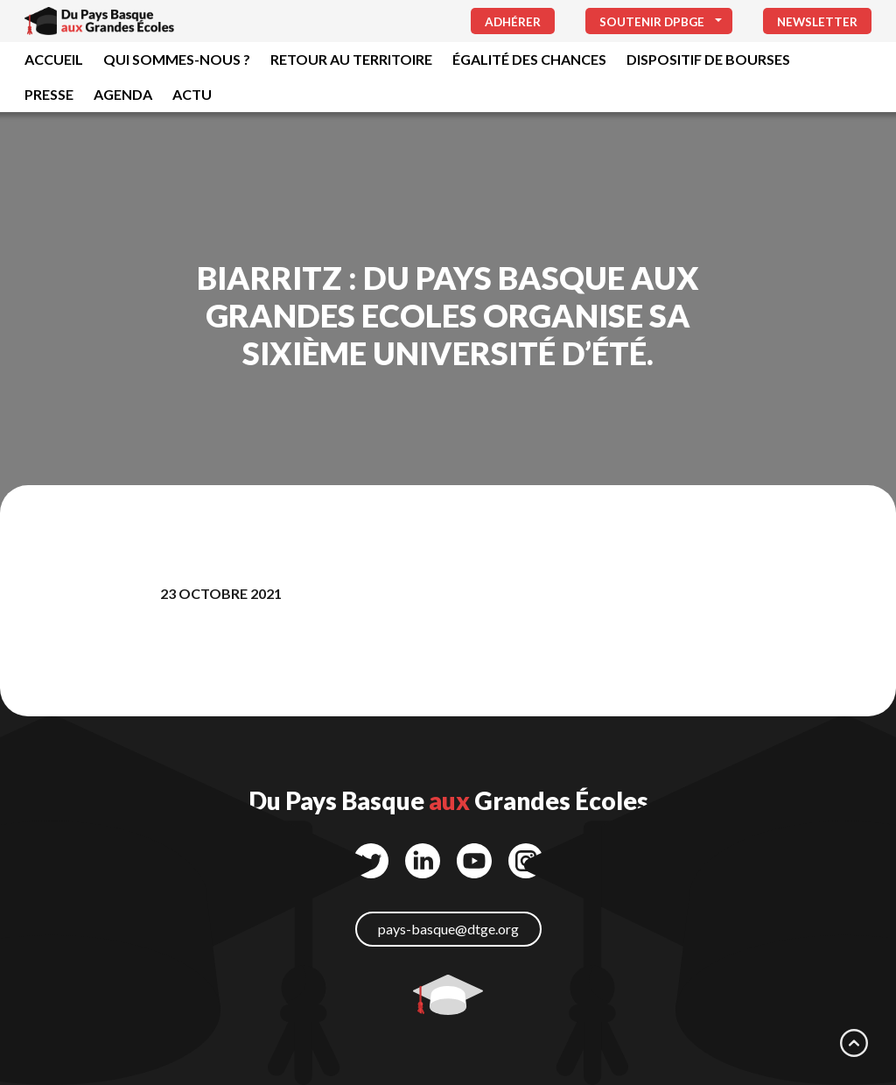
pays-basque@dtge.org (448, 928)
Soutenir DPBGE (651, 22)
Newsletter (817, 22)
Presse (49, 94)
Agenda (123, 94)
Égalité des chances (529, 59)
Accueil (53, 59)
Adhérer (513, 22)
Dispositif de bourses (708, 59)
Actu (192, 94)
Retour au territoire (351, 59)
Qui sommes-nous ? (176, 59)
